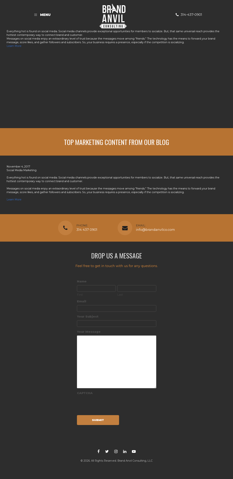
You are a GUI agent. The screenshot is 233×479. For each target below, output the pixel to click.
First (80, 294)
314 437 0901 (86, 230)
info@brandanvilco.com (155, 230)
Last (120, 294)
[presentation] (105, 404)
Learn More (14, 46)
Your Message (89, 331)
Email (81, 301)
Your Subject (87, 316)
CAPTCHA (85, 393)
